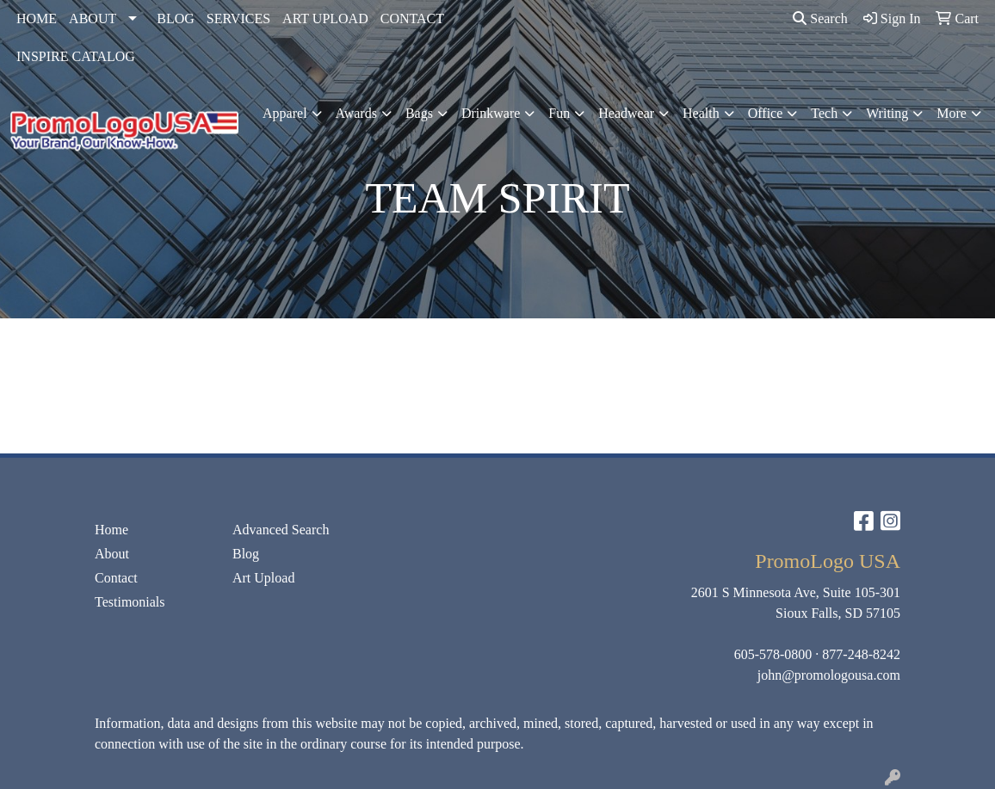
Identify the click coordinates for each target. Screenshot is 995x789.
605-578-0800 (773, 654)
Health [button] (701, 113)
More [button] (951, 113)
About (112, 553)
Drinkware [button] (490, 113)
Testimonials (130, 602)
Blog (245, 553)
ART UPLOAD (325, 18)
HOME (36, 18)
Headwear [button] (626, 113)
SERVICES (238, 18)
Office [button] (765, 113)
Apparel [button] (285, 113)
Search (820, 18)
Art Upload (263, 577)
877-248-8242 (861, 654)
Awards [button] (356, 113)
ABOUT (92, 18)
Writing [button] (887, 113)
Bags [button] (419, 113)
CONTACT (412, 18)
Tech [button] (824, 113)
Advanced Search (280, 529)
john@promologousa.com (828, 675)
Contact (116, 577)
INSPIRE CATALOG (75, 56)
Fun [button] (559, 113)
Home (111, 529)
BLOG (176, 18)
